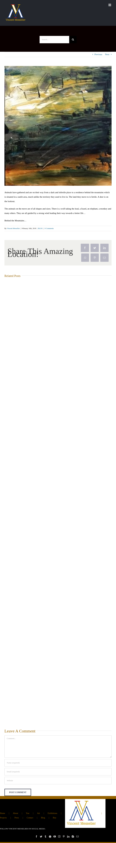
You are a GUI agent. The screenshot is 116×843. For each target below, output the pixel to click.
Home (2, 813)
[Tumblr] (45, 836)
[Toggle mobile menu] (110, 5)
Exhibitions (52, 813)
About (15, 813)
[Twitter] (41, 836)
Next (107, 54)
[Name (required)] (58, 763)
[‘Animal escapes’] (58, 126)
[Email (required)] (58, 771)
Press (17, 818)
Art (38, 813)
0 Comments (49, 228)
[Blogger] (73, 836)
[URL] (58, 780)
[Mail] (77, 836)
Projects (3, 818)
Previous (98, 54)
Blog (43, 818)
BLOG (40, 228)
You (27, 813)
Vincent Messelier (13, 228)
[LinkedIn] (68, 836)
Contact (30, 818)
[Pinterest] (64, 836)
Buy (54, 818)
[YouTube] (54, 836)
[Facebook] (36, 836)
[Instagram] (59, 836)
